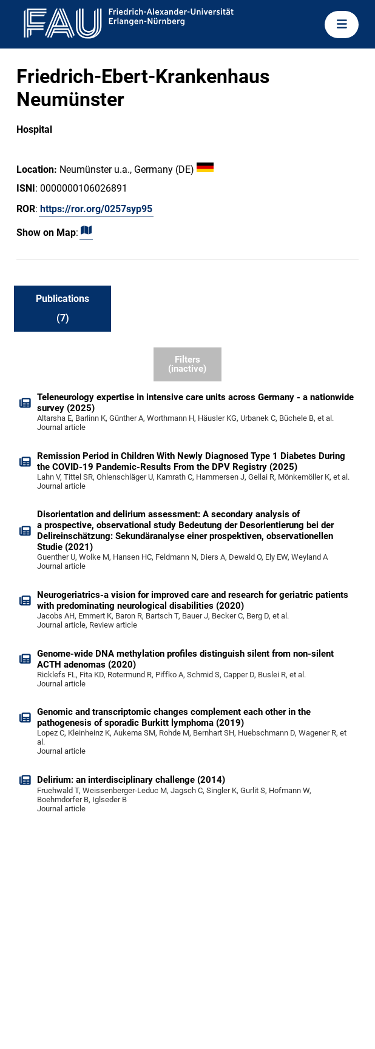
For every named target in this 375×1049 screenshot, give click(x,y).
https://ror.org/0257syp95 (96, 209)
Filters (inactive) (187, 364)
